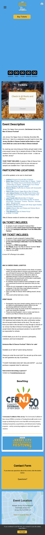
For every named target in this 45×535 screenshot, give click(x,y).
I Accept (22, 532)
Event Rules (5, 512)
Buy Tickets (22, 17)
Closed (22, 65)
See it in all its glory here (24, 204)
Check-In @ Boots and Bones (22, 53)
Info (2, 508)
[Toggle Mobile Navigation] (5, 7)
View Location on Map (22, 471)
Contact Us (5, 523)
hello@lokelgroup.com (18, 329)
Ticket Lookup (6, 519)
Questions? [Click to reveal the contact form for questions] (22, 435)
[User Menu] (42, 4)
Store (3, 516)
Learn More (22, 528)
